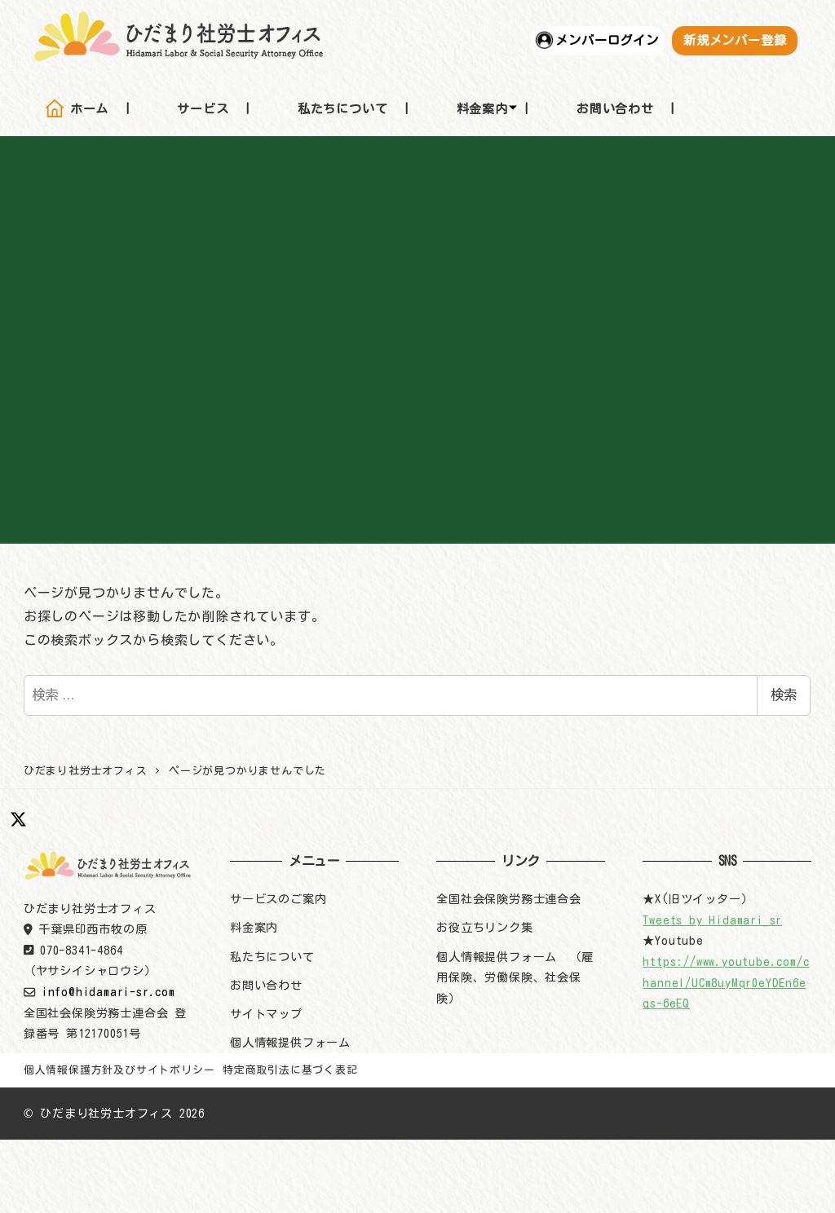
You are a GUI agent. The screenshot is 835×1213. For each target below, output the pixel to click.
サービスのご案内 (278, 899)
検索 (784, 695)
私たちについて (272, 957)
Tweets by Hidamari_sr (712, 920)
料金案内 (254, 927)
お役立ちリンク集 (484, 927)
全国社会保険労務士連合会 (508, 899)
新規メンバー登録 (734, 39)
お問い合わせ (266, 985)
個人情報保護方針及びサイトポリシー (119, 1070)
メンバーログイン (606, 39)
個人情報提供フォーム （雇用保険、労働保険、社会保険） (514, 977)
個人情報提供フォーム (290, 1042)
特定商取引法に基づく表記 (290, 1070)
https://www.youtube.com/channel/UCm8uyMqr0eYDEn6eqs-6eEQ (726, 982)
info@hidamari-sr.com (108, 992)
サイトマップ (266, 1014)
